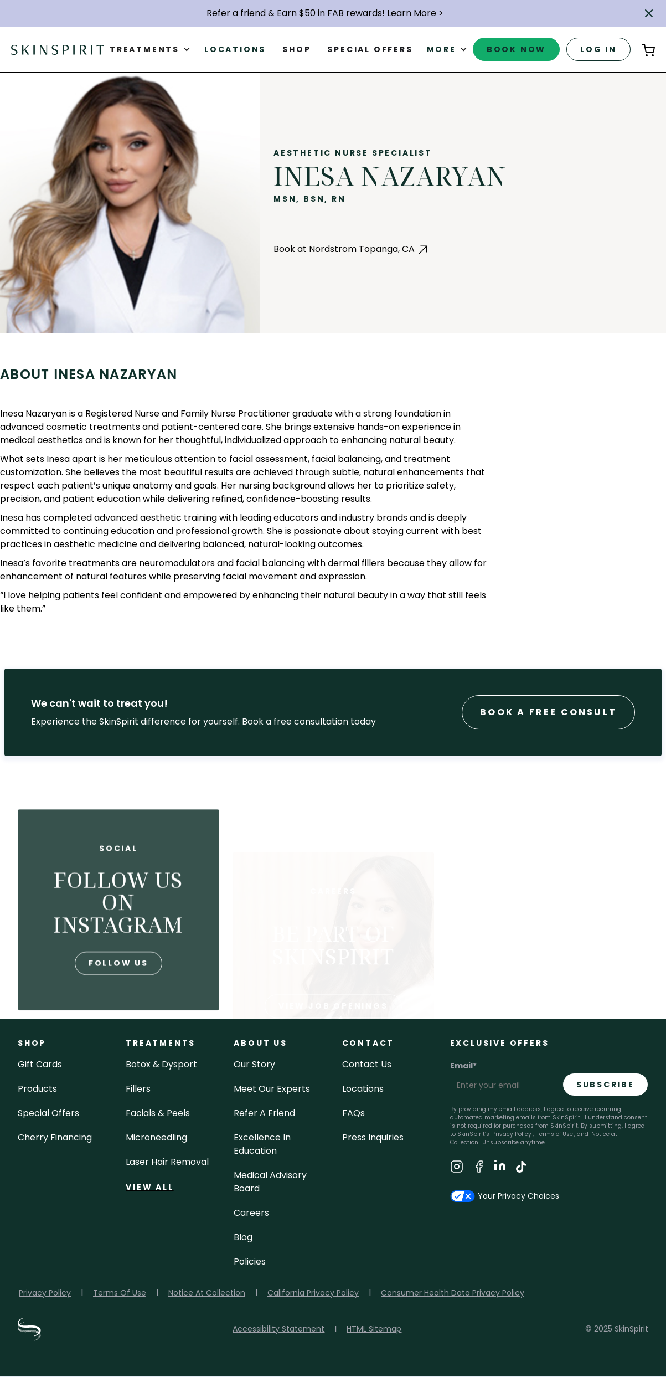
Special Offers (48, 1113)
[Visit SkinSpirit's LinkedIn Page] (499, 1168)
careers (251, 1212)
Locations (235, 49)
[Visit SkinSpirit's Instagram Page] (456, 1168)
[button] (649, 13)
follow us (118, 1002)
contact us (366, 1064)
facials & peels (158, 1113)
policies (250, 1261)
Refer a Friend (264, 1113)
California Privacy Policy (313, 1292)
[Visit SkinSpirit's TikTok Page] (521, 1168)
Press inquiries (373, 1137)
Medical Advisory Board (270, 1182)
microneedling (156, 1137)
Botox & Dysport (161, 1064)
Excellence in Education (262, 1144)
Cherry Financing (55, 1137)
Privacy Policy (511, 1134)
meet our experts (272, 1088)
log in (598, 49)
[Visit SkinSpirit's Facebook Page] (479, 1168)
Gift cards (40, 1064)
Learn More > (414, 13)
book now (516, 49)
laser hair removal (167, 1161)
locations (363, 1088)
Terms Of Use (119, 1292)
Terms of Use (554, 1134)
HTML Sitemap (374, 1328)
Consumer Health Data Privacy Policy (452, 1292)
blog (243, 1237)
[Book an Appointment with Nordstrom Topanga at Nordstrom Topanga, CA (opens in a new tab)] (351, 249)
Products (37, 1088)
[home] (57, 49)
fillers (138, 1088)
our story (254, 1064)
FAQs (353, 1113)
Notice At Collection (206, 1292)
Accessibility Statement (278, 1328)
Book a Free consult (548, 712)
